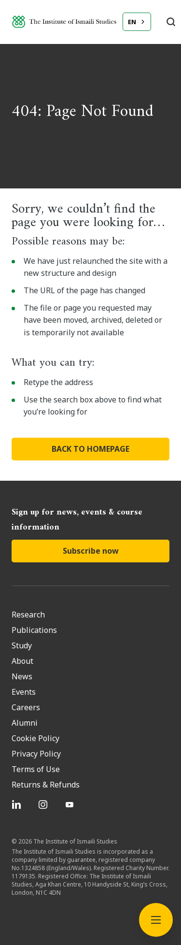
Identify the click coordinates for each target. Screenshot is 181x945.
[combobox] (137, 22)
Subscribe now (91, 550)
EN (132, 21)
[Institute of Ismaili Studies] (64, 22)
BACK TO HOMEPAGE (90, 449)
